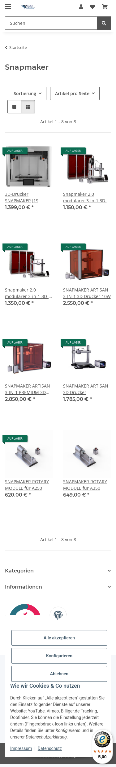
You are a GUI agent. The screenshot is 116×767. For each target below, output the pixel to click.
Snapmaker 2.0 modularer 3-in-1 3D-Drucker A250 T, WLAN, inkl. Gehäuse (87, 197)
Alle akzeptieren (59, 637)
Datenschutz (50, 748)
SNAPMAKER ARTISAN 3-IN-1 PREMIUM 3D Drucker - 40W (27, 389)
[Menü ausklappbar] (8, 4)
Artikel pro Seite (72, 93)
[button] (81, 7)
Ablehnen (59, 673)
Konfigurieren (59, 655)
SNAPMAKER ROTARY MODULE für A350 (85, 485)
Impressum (21, 748)
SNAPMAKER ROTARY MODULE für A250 (27, 485)
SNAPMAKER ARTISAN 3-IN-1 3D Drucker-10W (87, 293)
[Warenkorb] (105, 7)
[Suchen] (51, 23)
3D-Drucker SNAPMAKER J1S (21, 197)
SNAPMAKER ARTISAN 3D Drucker (85, 389)
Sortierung (25, 93)
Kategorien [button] (19, 571)
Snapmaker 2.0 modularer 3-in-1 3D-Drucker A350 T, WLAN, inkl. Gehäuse (29, 293)
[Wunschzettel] (92, 7)
